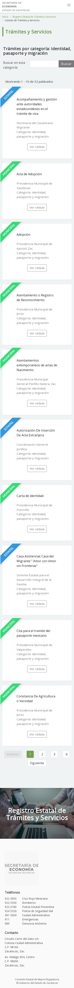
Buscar (66, 64)
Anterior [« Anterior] (13, 754)
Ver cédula (37, 147)
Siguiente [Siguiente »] (37, 763)
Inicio (5, 16)
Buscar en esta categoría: (14, 65)
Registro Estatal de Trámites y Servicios (34, 16)
